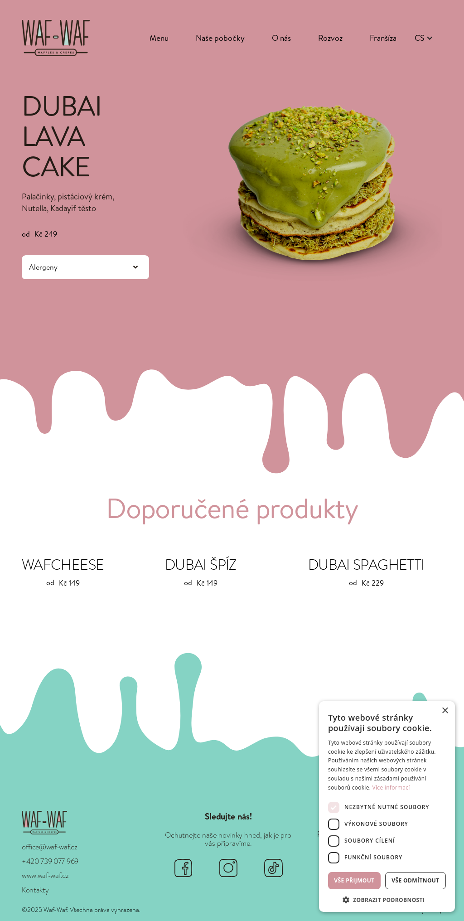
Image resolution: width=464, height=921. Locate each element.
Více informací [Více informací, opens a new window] (391, 787)
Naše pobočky (220, 38)
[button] (424, 38)
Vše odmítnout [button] (415, 880)
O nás (281, 38)
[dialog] (387, 806)
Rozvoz (330, 38)
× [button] (444, 711)
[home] (56, 38)
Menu (159, 38)
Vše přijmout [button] (354, 880)
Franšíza (383, 38)
